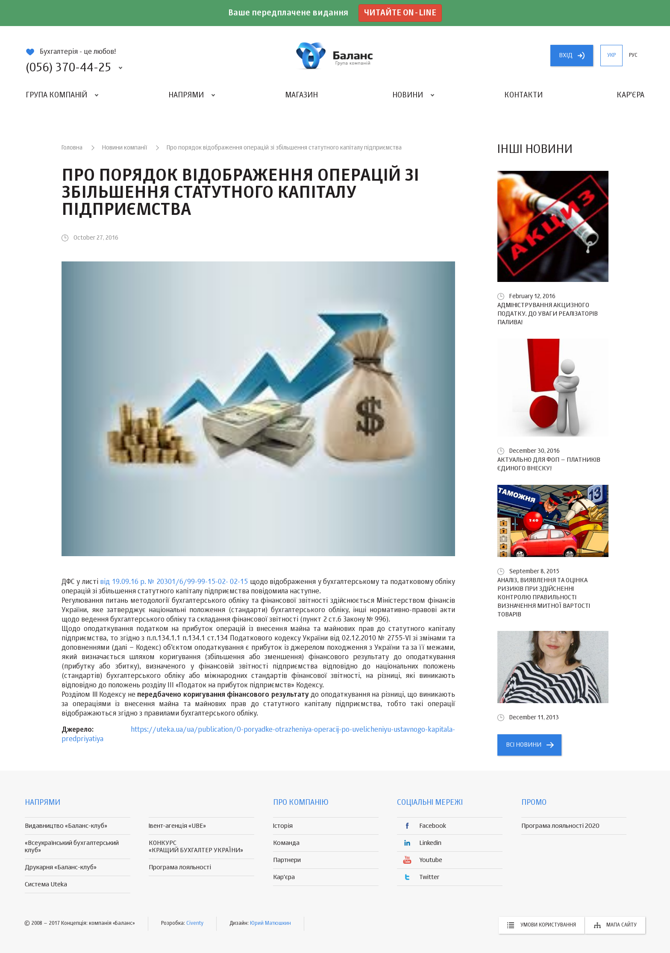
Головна (72, 148)
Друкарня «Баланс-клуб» (61, 867)
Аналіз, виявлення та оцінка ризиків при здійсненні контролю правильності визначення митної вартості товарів (543, 597)
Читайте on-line (400, 13)
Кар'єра (630, 95)
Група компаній (56, 95)
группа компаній (335, 55)
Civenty (194, 923)
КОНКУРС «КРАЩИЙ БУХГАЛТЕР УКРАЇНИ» (196, 846)
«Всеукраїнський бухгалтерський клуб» (72, 846)
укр (611, 55)
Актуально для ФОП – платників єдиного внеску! (548, 464)
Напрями (186, 95)
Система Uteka (46, 884)
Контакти (523, 95)
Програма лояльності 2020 (560, 826)
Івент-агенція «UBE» (177, 826)
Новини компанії (124, 148)
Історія (283, 826)
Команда (286, 843)
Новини (407, 95)
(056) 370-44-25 (68, 68)
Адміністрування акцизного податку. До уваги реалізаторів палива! (547, 313)
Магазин (301, 95)
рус (633, 55)
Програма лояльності (180, 867)
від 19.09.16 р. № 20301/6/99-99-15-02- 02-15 (174, 582)
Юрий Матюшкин (270, 923)
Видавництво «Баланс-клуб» (66, 826)
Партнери (287, 860)
